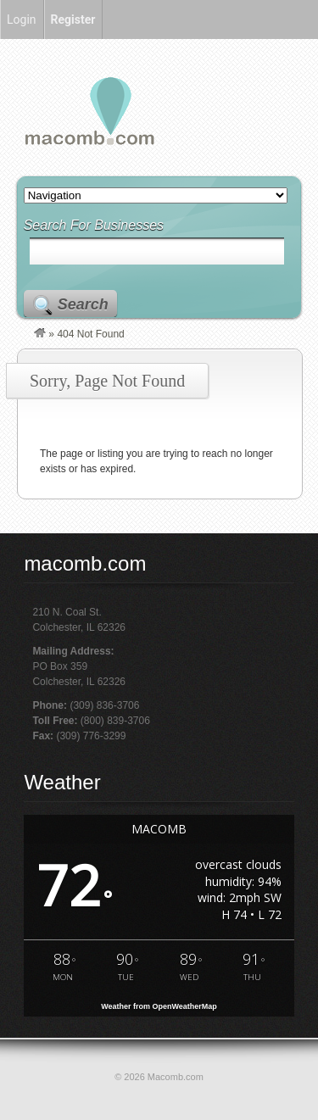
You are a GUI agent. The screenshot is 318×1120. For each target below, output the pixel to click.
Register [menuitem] (73, 19)
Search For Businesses (94, 225)
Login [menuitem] (21, 19)
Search (83, 304)
